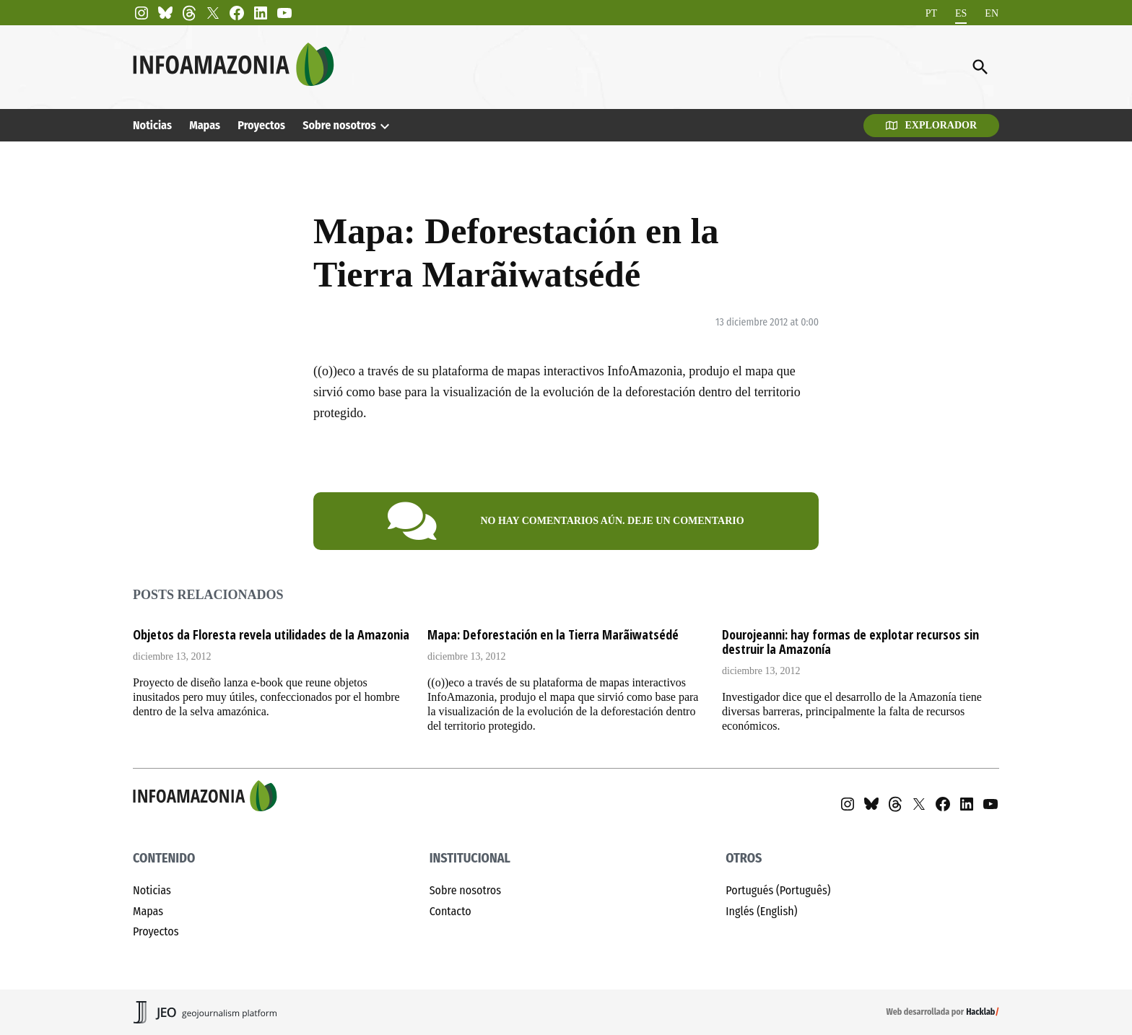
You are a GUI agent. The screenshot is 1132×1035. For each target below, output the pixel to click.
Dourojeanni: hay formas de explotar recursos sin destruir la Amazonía (850, 642)
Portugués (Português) (778, 890)
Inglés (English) (761, 911)
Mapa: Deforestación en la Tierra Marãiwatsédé (553, 634)
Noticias (152, 125)
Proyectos (261, 125)
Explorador (931, 125)
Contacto (450, 911)
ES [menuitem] (961, 12)
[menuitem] (931, 13)
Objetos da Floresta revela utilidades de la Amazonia (271, 634)
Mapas (204, 125)
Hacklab (980, 1012)
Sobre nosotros (338, 125)
